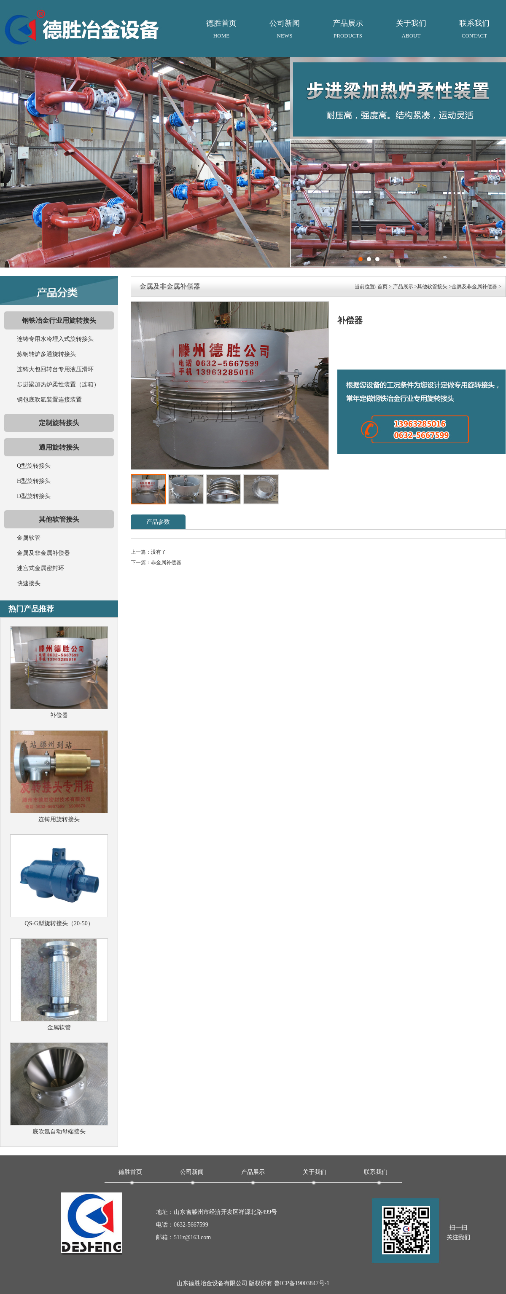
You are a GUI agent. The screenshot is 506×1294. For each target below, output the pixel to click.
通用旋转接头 (59, 447)
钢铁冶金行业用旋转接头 (59, 320)
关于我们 (411, 30)
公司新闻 (284, 30)
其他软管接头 (59, 519)
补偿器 (59, 715)
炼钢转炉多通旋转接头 (46, 354)
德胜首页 (221, 30)
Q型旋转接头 (34, 466)
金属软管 (28, 538)
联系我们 (474, 30)
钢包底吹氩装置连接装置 (49, 400)
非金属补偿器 (166, 562)
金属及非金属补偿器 (43, 553)
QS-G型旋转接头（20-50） (58, 923)
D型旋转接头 (34, 496)
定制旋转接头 (59, 422)
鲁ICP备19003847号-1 (301, 1283)
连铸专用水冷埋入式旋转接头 (55, 339)
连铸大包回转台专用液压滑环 (55, 369)
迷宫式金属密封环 (40, 568)
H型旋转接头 (34, 481)
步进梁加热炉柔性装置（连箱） (58, 384)
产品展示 (348, 30)
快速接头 (28, 583)
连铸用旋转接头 (59, 819)
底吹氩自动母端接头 (59, 1131)
